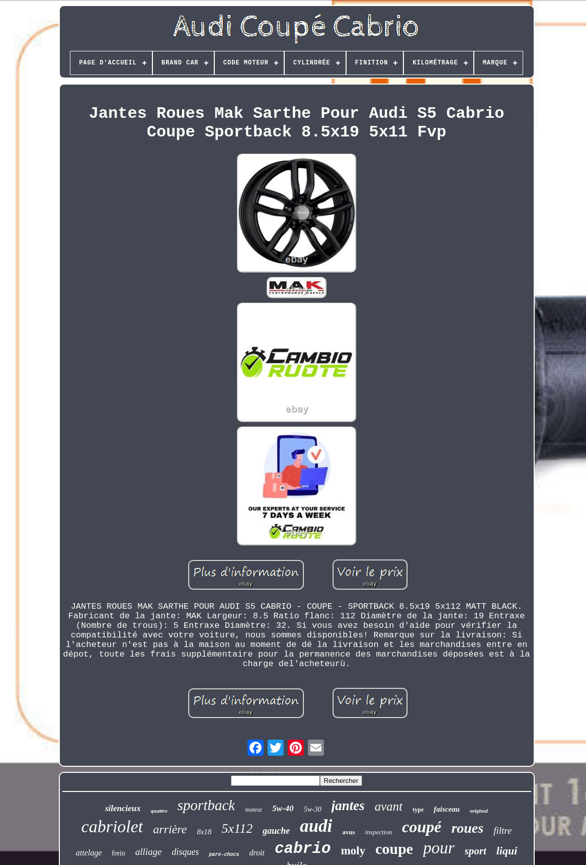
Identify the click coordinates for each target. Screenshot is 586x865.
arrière (170, 829)
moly (353, 850)
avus (348, 832)
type (418, 809)
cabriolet (112, 826)
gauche (276, 831)
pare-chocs (224, 854)
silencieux (123, 808)
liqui (507, 850)
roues (467, 828)
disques (185, 852)
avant (389, 806)
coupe (394, 848)
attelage (89, 852)
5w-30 (312, 809)
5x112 (237, 828)
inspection (378, 832)
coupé (421, 827)
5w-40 (283, 808)
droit (257, 852)
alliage (148, 851)
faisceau (447, 809)
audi (316, 826)
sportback (206, 805)
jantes (348, 805)
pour (438, 848)
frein (118, 853)
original (479, 811)
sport (475, 851)
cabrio (303, 848)
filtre (502, 830)
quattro (159, 811)
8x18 (204, 832)
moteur (253, 809)
